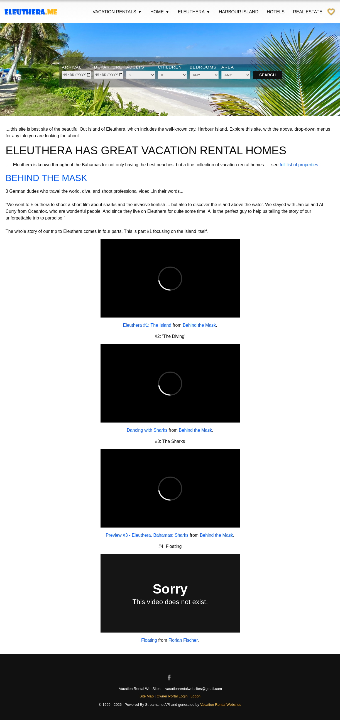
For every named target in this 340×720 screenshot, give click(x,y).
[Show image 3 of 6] (166, 106)
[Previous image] (14, 68)
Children (170, 67)
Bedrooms (203, 67)
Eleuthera (194, 12)
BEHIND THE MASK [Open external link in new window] (46, 178)
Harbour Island (238, 11)
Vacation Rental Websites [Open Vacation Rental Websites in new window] (220, 704)
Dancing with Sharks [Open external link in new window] (147, 430)
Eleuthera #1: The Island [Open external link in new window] (147, 325)
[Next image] (325, 68)
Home (160, 12)
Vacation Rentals (117, 12)
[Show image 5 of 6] (181, 106)
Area (227, 67)
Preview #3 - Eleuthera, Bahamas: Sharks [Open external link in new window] (147, 535)
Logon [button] (195, 696)
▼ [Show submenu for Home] (167, 12)
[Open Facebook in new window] (170, 672)
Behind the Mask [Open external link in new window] (199, 325)
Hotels (276, 11)
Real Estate (307, 11)
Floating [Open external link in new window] (149, 640)
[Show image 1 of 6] (152, 106)
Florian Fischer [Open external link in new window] (183, 640)
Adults (135, 67)
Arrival (72, 67)
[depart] (108, 75)
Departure (108, 67)
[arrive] (76, 75)
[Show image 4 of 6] (174, 106)
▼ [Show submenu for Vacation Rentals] (140, 12)
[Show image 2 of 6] (159, 106)
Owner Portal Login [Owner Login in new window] (172, 696)
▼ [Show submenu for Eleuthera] (208, 12)
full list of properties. (299, 164)
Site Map (147, 696)
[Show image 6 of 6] (188, 106)
